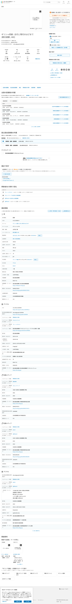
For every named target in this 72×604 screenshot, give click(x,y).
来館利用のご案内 (26, 138)
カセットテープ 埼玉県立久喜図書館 (12, 195)
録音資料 (15, 381)
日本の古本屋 (6, 178)
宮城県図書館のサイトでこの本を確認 (61, 119)
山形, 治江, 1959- (16, 235)
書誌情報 (33, 87)
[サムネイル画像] (6, 548)
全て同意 (27, 601)
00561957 (29, 259)
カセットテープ (16, 385)
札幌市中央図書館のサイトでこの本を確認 (60, 106)
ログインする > (52, 27)
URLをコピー (57, 69)
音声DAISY (7, 201)
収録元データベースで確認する (59, 15)
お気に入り (52, 69)
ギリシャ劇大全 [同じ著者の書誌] (4, 554)
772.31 (14, 263)
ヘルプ (63, 2)
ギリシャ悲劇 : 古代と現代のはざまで (21, 223)
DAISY (14, 430)
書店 (20, 87)
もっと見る (20, 564)
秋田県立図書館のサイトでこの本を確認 (61, 123)
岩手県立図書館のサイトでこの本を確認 (61, 115)
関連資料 (39, 87)
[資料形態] (13, 101)
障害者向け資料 (26, 87)
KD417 (14, 266)
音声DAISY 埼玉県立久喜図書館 (11, 198)
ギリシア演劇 (16, 259)
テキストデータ (16, 320)
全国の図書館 (6, 87)
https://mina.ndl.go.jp (18, 403)
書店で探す (59, 55)
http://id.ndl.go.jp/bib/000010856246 (21, 456)
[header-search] (51, 2)
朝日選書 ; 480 (16, 232)
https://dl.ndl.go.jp (17, 370)
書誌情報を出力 (53, 75)
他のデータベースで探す (55, 77)
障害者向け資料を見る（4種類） (60, 63)
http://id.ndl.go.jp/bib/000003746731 (21, 408)
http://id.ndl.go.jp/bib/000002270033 (21, 290)
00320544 (33, 235)
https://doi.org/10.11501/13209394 (21, 309)
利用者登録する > (53, 25)
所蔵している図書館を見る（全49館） (60, 47)
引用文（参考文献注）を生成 (56, 73)
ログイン (68, 2)
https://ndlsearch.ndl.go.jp (19, 285)
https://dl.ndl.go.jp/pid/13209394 (20, 314)
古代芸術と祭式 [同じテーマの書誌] (16, 554)
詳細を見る (37, 59)
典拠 (39, 235)
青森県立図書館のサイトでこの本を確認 (61, 110)
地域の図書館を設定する (65, 97)
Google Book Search (8, 180)
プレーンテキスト (9, 192)
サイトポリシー (41, 600)
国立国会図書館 (13, 87)
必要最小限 (18, 601)
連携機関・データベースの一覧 (32, 95)
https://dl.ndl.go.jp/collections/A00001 (21, 330)
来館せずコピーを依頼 (55, 41)
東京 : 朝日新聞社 (16, 238)
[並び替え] (5, 101)
